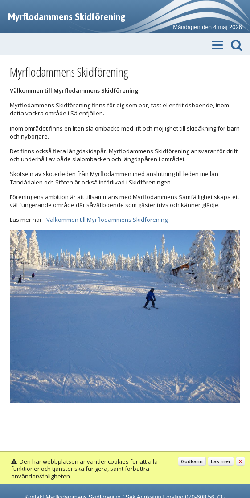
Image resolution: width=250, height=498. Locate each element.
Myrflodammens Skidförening (67, 17)
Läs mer (221, 461)
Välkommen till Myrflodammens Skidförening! (107, 220)
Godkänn (192, 461)
